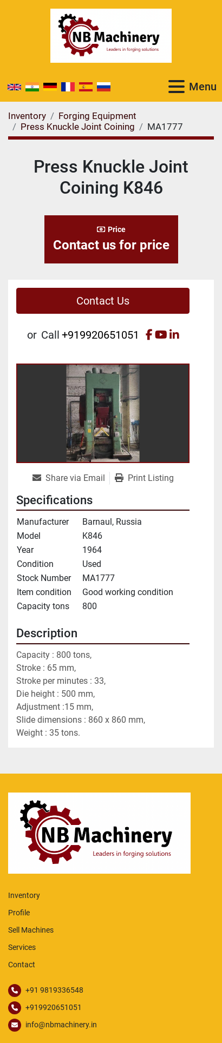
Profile (19, 912)
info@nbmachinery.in (61, 1024)
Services (22, 947)
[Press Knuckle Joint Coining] (78, 126)
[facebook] (149, 334)
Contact (21, 964)
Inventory (24, 895)
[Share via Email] (71, 478)
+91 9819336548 (54, 990)
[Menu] (176, 86)
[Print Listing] (144, 478)
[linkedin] (174, 334)
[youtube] (161, 334)
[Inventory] (27, 115)
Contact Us (102, 300)
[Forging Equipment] (97, 115)
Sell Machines (31, 930)
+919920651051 (100, 334)
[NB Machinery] (99, 832)
